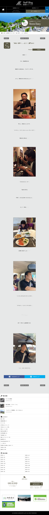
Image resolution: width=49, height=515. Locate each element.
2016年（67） (3, 465)
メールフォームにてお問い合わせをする (36, 484)
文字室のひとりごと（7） (5, 425)
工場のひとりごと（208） (5, 427)
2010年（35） (3, 471)
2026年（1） (3, 455)
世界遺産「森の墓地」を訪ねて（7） (7, 445)
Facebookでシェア (15, 376)
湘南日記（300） (4, 449)
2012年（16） (3, 469)
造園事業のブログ (16, 8)
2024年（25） (3, 457)
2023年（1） (27, 457)
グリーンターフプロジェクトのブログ (16, 11)
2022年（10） (3, 459)
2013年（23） (27, 467)
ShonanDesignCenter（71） (5, 441)
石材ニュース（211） (4, 429)
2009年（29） (27, 471)
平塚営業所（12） (4, 435)
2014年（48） (3, 467)
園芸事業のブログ (35, 8)
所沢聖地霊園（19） (4, 433)
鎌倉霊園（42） (3, 439)
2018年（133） (3, 463)
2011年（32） (27, 469)
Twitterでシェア (36, 376)
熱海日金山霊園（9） (4, 431)
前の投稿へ (6, 38)
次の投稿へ (43, 38)
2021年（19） (27, 459)
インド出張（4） (3, 443)
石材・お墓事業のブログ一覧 (9, 33)
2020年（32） (3, 461)
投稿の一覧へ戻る (25, 38)
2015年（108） (27, 465)
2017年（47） (27, 463)
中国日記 (39, 49)
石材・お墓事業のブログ (35, 11)
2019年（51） (27, 461)
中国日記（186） (4, 447)
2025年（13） (27, 455)
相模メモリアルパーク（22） (6, 437)
